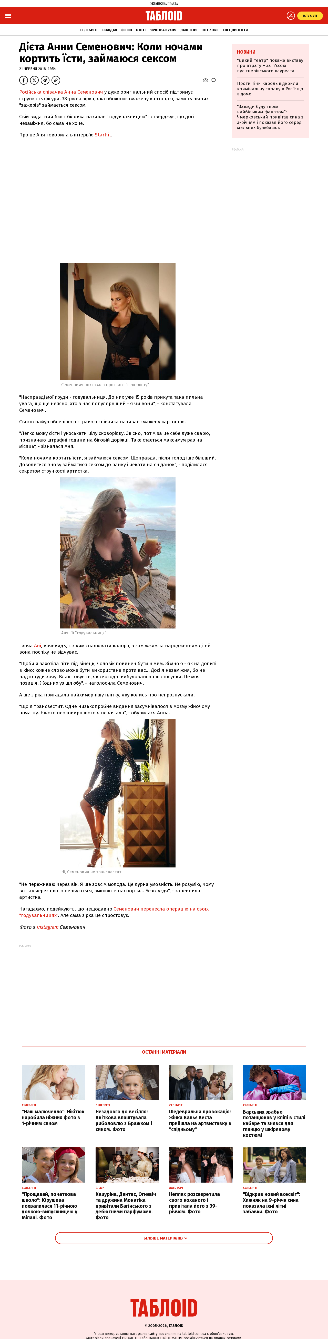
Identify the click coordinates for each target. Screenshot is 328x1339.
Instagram (47, 927)
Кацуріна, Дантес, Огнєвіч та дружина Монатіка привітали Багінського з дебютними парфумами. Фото (126, 1206)
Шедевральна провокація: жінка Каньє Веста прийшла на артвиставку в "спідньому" (200, 1120)
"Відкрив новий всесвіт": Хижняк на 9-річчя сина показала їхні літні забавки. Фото (271, 1203)
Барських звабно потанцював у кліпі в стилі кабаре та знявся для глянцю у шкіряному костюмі (274, 1123)
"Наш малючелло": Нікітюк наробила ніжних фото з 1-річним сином (53, 1117)
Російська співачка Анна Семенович (61, 92)
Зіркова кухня (163, 30)
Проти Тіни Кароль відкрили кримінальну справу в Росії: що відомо (270, 89)
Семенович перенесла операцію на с (156, 909)
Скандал (109, 30)
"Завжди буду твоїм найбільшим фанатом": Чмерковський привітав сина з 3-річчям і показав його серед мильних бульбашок (270, 117)
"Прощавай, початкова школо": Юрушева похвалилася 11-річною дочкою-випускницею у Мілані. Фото (49, 1206)
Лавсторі (188, 30)
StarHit (102, 135)
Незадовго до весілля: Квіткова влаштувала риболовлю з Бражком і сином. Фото (124, 1120)
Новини (246, 52)
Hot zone (210, 30)
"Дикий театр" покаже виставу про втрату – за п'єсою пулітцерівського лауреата (270, 66)
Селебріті (88, 30)
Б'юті (141, 30)
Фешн (126, 30)
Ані (37, 645)
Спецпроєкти (235, 30)
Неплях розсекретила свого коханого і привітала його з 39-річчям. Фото (194, 1203)
